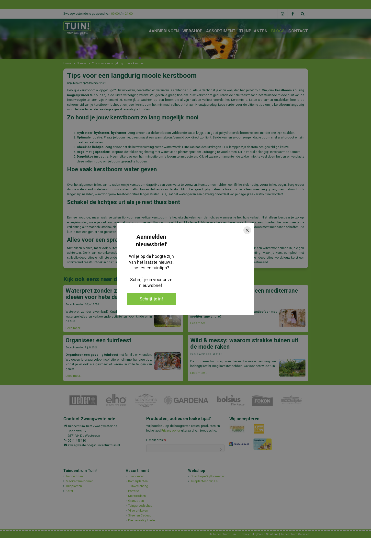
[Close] (247, 230)
